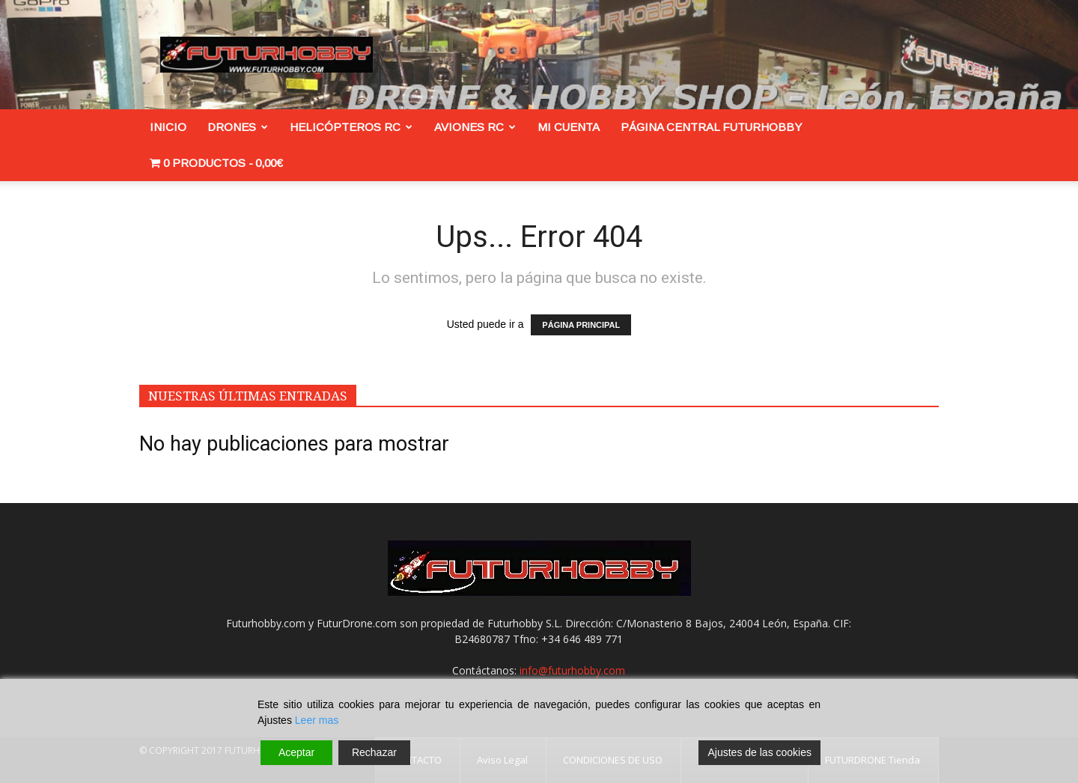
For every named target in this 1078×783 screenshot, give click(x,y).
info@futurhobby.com (572, 670)
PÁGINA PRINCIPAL (581, 324)
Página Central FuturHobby (711, 127)
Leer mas (316, 720)
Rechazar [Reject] (374, 752)
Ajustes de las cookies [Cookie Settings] (759, 752)
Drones (237, 127)
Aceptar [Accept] (296, 752)
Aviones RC (475, 127)
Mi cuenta (569, 127)
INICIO (168, 127)
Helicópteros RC (351, 127)
